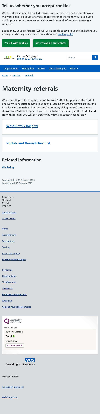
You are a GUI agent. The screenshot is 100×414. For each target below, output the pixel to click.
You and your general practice (16, 307)
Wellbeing (8, 167)
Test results (7, 288)
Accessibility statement (13, 387)
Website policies (9, 397)
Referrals (29, 75)
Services (41, 68)
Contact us (7, 270)
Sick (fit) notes (8, 282)
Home (5, 75)
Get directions (8, 212)
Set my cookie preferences (51, 42)
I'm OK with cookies (16, 42)
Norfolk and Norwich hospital (28, 143)
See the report (13, 345)
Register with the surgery (14, 259)
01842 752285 (8, 218)
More (74, 68)
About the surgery (58, 68)
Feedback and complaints (14, 294)
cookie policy (65, 34)
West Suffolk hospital (22, 126)
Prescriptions (28, 68)
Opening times (9, 276)
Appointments (11, 68)
